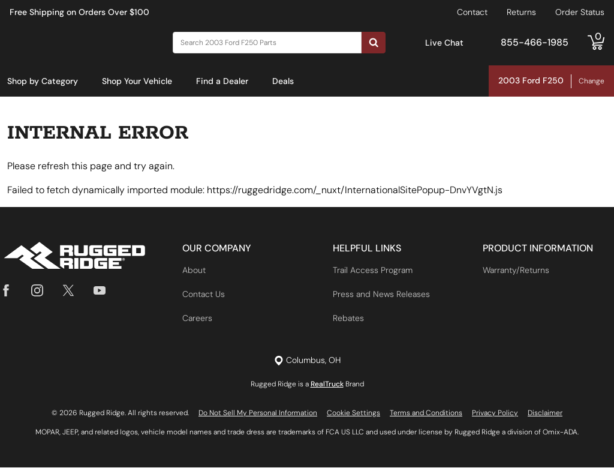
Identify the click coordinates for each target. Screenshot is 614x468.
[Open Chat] (412, 43)
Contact (472, 12)
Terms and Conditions (426, 413)
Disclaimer (545, 413)
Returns (521, 12)
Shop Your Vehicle (137, 81)
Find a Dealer (222, 81)
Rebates (348, 318)
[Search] (267, 42)
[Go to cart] (596, 42)
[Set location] (307, 361)
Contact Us (203, 294)
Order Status (579, 12)
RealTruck (327, 384)
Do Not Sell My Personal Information (257, 413)
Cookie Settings (353, 413)
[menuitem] (42, 81)
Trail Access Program (373, 270)
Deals (283, 81)
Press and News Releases (381, 294)
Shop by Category (42, 81)
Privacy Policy (495, 413)
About (194, 270)
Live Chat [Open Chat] (444, 42)
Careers (197, 318)
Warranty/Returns (516, 270)
